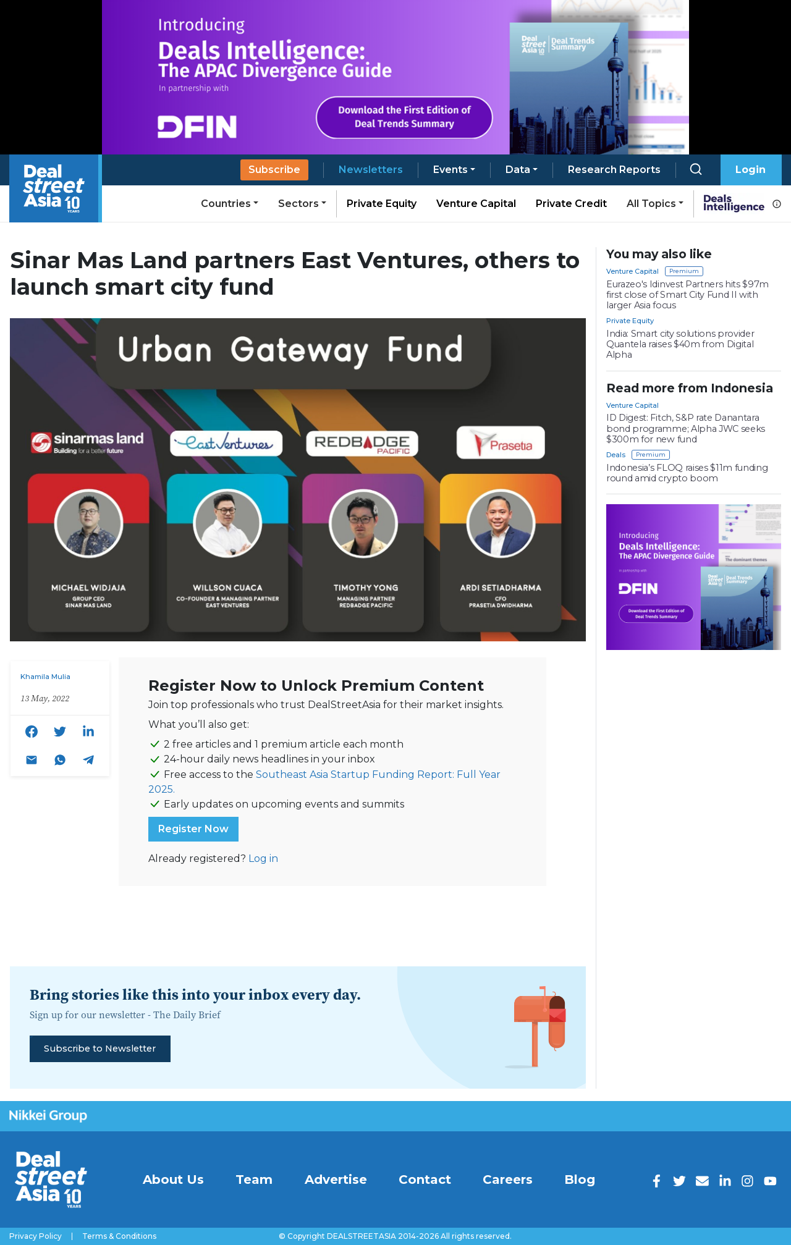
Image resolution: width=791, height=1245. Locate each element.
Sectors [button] (298, 203)
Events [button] (450, 169)
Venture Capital (476, 203)
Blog (579, 1179)
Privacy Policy (35, 1236)
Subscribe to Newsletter (100, 1048)
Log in (263, 858)
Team (254, 1179)
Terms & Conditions (119, 1236)
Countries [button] (226, 203)
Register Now (193, 829)
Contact (425, 1179)
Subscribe (274, 169)
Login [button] (750, 169)
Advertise (336, 1179)
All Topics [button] (651, 203)
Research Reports (614, 169)
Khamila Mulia (45, 676)
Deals (615, 454)
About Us (173, 1179)
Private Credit (571, 203)
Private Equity (382, 203)
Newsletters (371, 169)
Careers (508, 1179)
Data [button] (517, 169)
